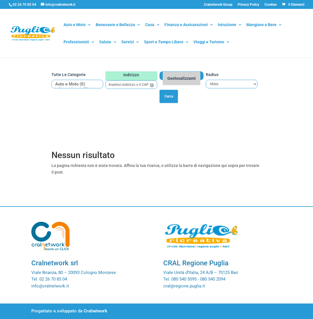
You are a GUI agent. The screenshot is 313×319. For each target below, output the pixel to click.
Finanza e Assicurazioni (186, 25)
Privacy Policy (248, 5)
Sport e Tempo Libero (163, 42)
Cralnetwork (95, 311)
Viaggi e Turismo (208, 42)
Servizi (127, 42)
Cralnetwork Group (218, 5)
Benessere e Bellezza (115, 25)
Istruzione (227, 25)
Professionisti (76, 42)
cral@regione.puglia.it (184, 286)
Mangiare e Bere (261, 25)
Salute (105, 42)
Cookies (270, 5)
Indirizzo (131, 75)
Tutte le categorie (68, 74)
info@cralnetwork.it (50, 286)
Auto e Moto (75, 25)
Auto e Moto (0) (75, 84)
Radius (212, 74)
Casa (149, 25)
